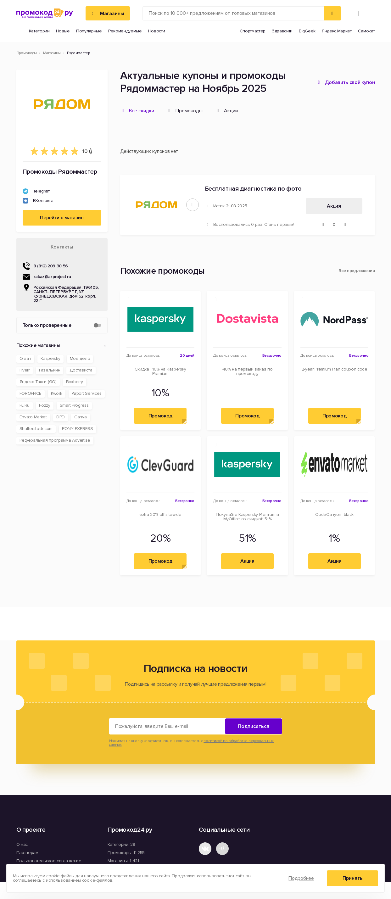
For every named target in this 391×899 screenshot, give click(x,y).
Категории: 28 (121, 844)
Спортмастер (252, 31)
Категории (39, 31)
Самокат (366, 31)
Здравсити (282, 31)
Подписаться (253, 726)
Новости (156, 31)
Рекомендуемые (125, 31)
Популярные (89, 31)
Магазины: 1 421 (123, 860)
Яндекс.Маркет (337, 31)
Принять (353, 878)
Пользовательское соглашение (48, 860)
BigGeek (307, 31)
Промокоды (26, 53)
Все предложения (356, 271)
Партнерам (27, 852)
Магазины (52, 53)
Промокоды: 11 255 (126, 852)
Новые (63, 31)
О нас (22, 844)
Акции (231, 111)
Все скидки (141, 111)
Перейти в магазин (62, 218)
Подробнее (301, 878)
